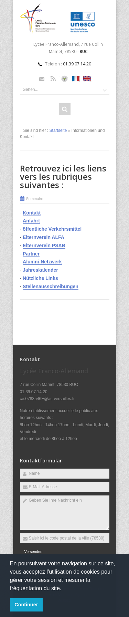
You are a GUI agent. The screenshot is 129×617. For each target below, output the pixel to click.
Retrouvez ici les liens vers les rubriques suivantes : (63, 176)
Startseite (58, 130)
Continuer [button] (26, 604)
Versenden (33, 552)
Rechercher (65, 109)
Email (41, 78)
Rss (53, 78)
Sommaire (34, 199)
